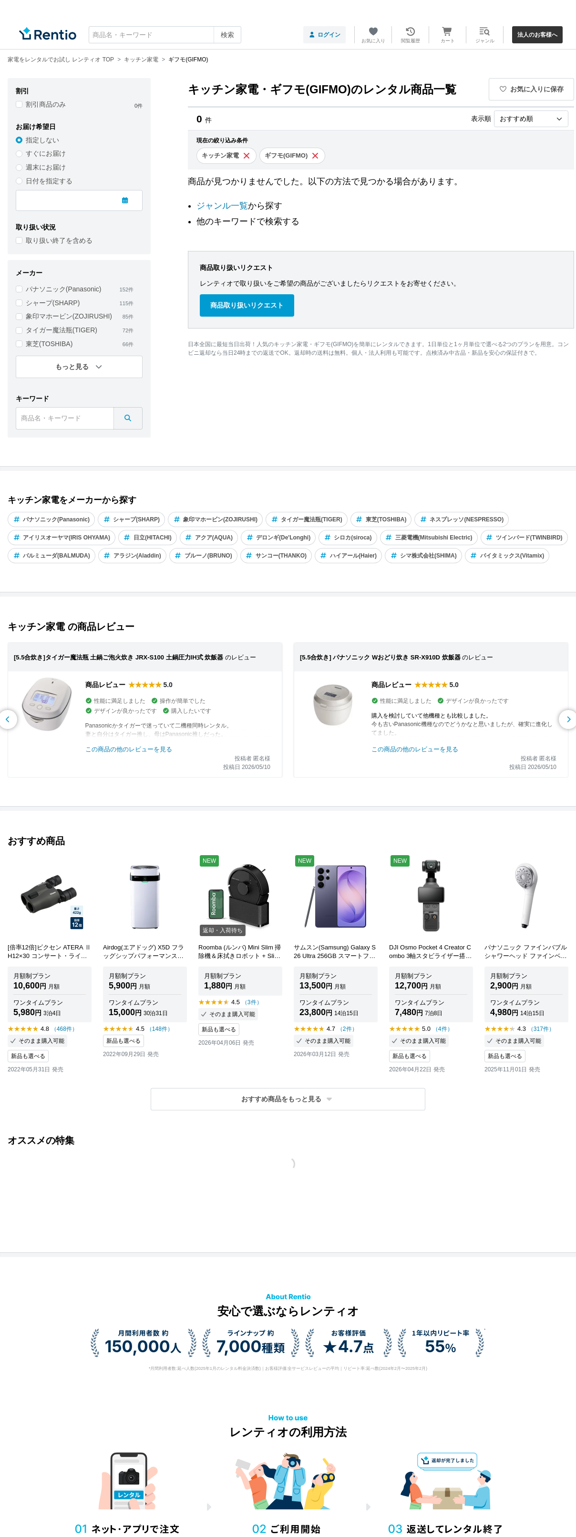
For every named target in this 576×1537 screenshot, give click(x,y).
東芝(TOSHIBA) (49, 344)
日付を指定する (49, 181)
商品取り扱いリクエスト (247, 305)
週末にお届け (46, 167)
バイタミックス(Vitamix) (507, 555)
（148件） (159, 1029)
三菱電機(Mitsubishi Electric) (429, 537)
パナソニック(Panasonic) (64, 289)
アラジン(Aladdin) (132, 555)
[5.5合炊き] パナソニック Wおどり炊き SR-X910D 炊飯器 (380, 657)
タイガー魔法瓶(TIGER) (61, 330)
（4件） (442, 1029)
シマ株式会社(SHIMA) (423, 555)
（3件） (252, 1002)
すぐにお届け (46, 153)
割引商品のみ (46, 104)
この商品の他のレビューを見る (128, 749)
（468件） (64, 1029)
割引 (22, 91)
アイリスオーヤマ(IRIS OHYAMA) (61, 537)
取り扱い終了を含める (59, 240)
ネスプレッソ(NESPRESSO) (462, 519)
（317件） (541, 1029)
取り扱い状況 (36, 227)
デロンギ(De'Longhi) (278, 537)
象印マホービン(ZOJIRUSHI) (69, 316)
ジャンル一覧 (222, 205)
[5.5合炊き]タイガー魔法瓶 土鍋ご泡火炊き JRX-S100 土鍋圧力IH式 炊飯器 (118, 657)
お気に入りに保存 (531, 89)
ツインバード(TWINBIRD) (524, 537)
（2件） (347, 1029)
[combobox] (165, 34)
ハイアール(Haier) (348, 555)
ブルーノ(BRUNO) (203, 555)
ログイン (324, 34)
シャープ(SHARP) (53, 303)
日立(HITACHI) (147, 537)
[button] (288, 1099)
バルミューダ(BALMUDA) (51, 555)
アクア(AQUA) (209, 537)
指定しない (42, 140)
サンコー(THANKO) (276, 555)
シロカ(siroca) (347, 537)
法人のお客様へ (537, 34)
